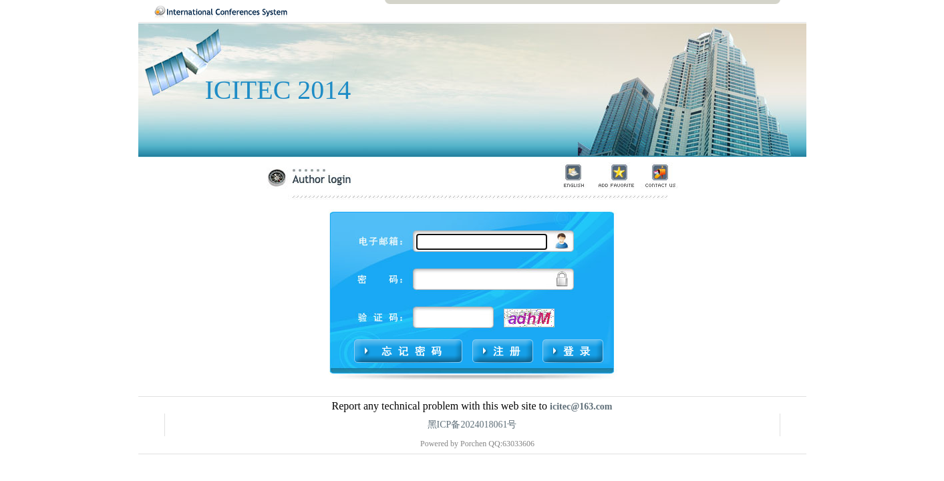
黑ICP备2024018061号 (472, 425)
